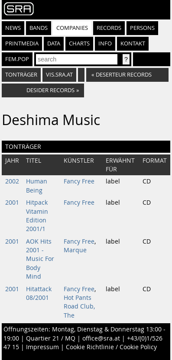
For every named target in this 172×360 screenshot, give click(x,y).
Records (109, 28)
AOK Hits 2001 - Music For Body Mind (40, 259)
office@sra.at (101, 338)
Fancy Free (79, 181)
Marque (75, 250)
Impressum (42, 347)
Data (53, 43)
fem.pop (17, 59)
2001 (12, 202)
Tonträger (21, 74)
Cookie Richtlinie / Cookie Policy (111, 347)
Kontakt (132, 43)
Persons (142, 28)
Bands (38, 28)
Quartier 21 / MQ (50, 338)
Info (105, 43)
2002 (12, 181)
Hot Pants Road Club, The (79, 306)
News (13, 28)
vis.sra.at (59, 74)
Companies (72, 28)
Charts (79, 43)
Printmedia (22, 43)
